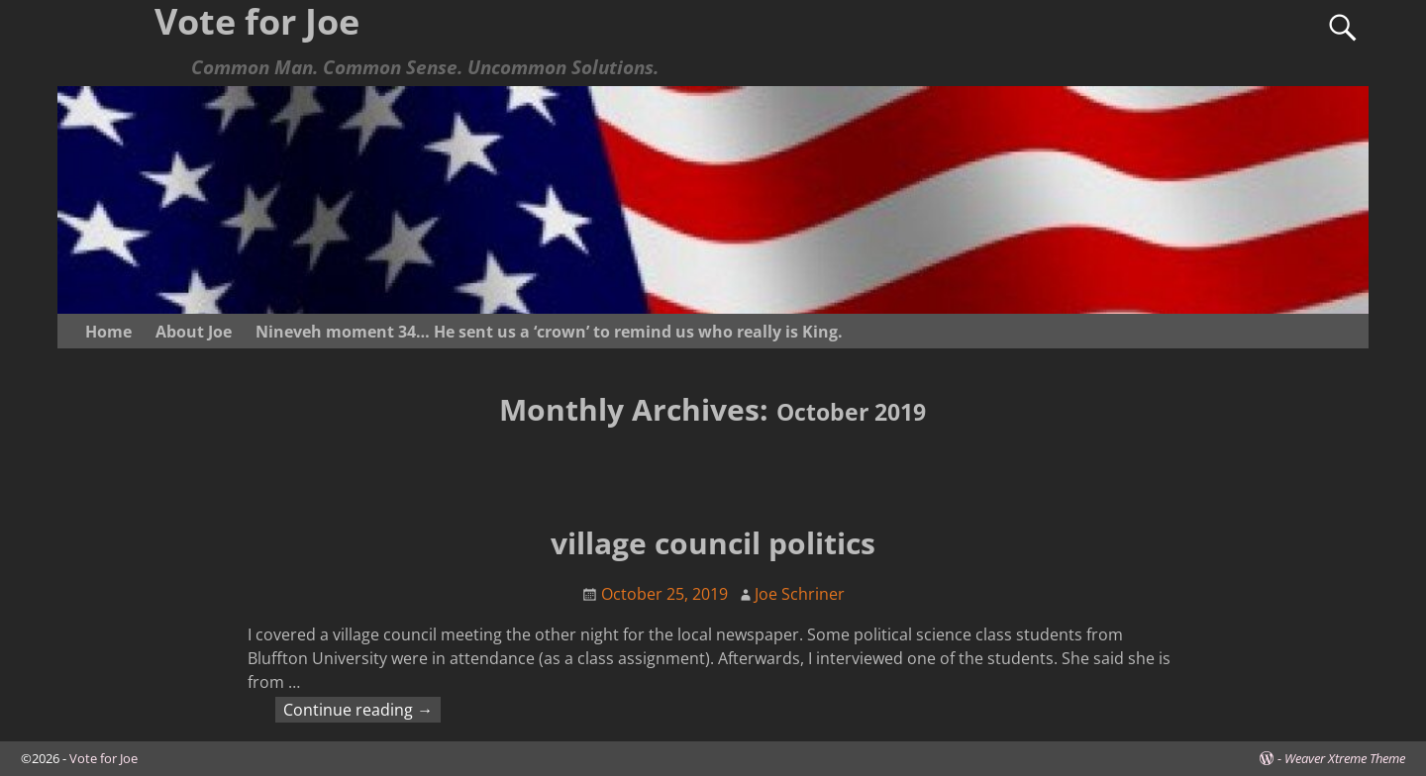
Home (108, 331)
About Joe (193, 331)
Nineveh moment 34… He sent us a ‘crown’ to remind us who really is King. (549, 331)
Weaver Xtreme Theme (1344, 758)
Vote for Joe (103, 758)
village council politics (713, 543)
